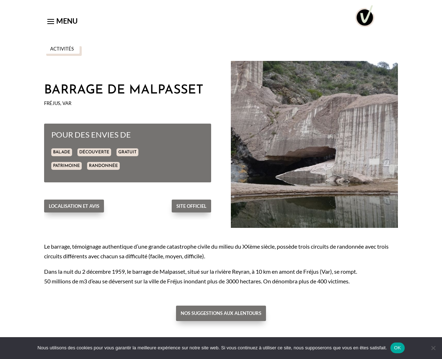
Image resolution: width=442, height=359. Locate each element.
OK (397, 347)
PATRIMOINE (66, 166)
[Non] (433, 347)
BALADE (61, 152)
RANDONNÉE (103, 166)
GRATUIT (127, 152)
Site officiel (191, 206)
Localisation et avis (74, 206)
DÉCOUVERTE (94, 152)
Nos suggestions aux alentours (221, 313)
